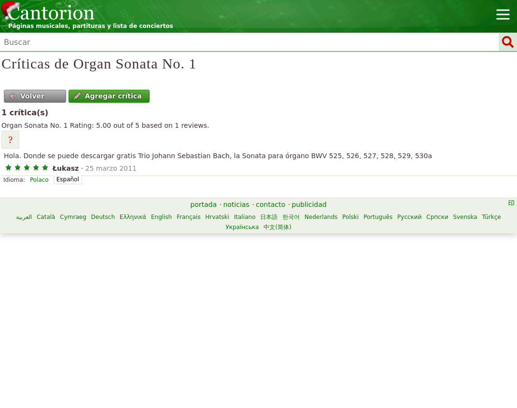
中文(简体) (277, 227)
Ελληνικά (133, 217)
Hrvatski (217, 217)
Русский (409, 217)
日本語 (269, 217)
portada (203, 204)
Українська (242, 227)
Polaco (39, 180)
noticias (236, 204)
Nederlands (321, 217)
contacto (270, 204)
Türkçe (491, 217)
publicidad (309, 204)
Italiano (245, 217)
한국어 (291, 217)
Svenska (465, 217)
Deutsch (103, 217)
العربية (24, 217)
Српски (437, 217)
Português (377, 217)
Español (67, 179)
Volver (27, 96)
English (161, 217)
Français (188, 217)
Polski (350, 217)
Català (46, 217)
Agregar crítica (107, 96)
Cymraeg (73, 217)
